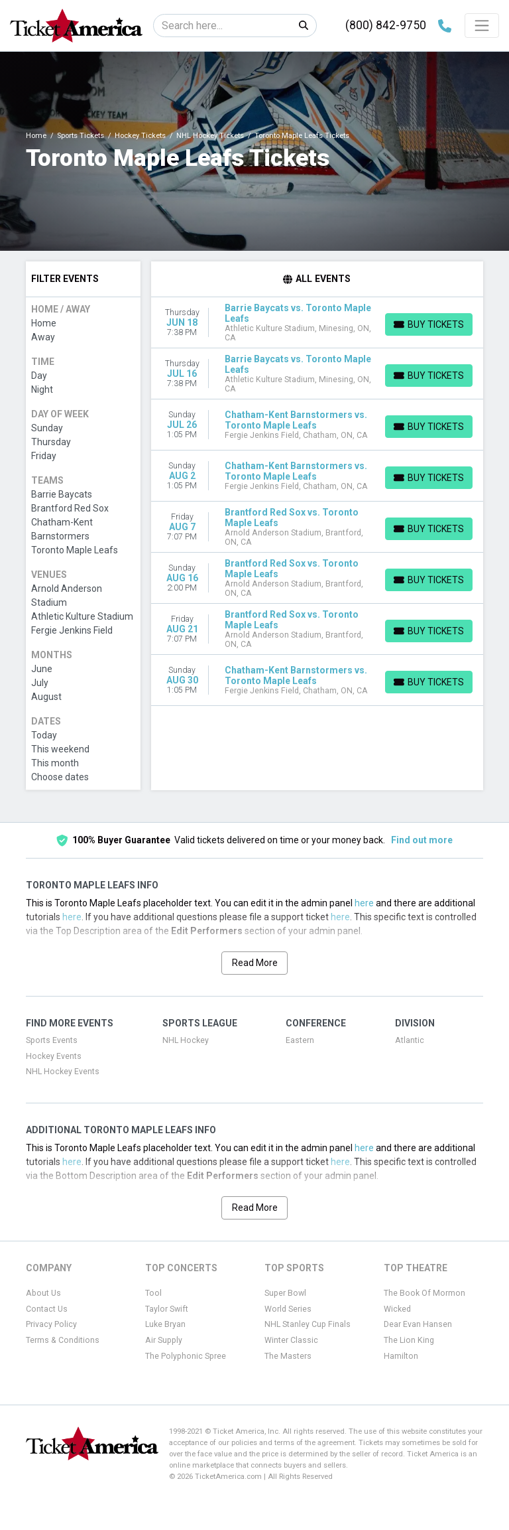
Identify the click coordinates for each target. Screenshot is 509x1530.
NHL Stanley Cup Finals (307, 1324)
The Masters (287, 1356)
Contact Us (47, 1309)
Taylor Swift (166, 1309)
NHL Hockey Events (62, 1071)
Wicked (397, 1309)
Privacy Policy (51, 1324)
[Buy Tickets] (429, 324)
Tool (153, 1293)
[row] (317, 322)
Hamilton (401, 1356)
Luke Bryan (165, 1324)
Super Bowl (285, 1293)
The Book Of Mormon (424, 1293)
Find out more (422, 840)
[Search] (222, 25)
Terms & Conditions (62, 1340)
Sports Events (52, 1040)
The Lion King (409, 1340)
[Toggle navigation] (482, 25)
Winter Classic (291, 1340)
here (364, 903)
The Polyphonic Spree (185, 1356)
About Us (43, 1293)
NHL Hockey (185, 1040)
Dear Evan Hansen (418, 1324)
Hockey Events (54, 1056)
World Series (287, 1309)
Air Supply (163, 1340)
